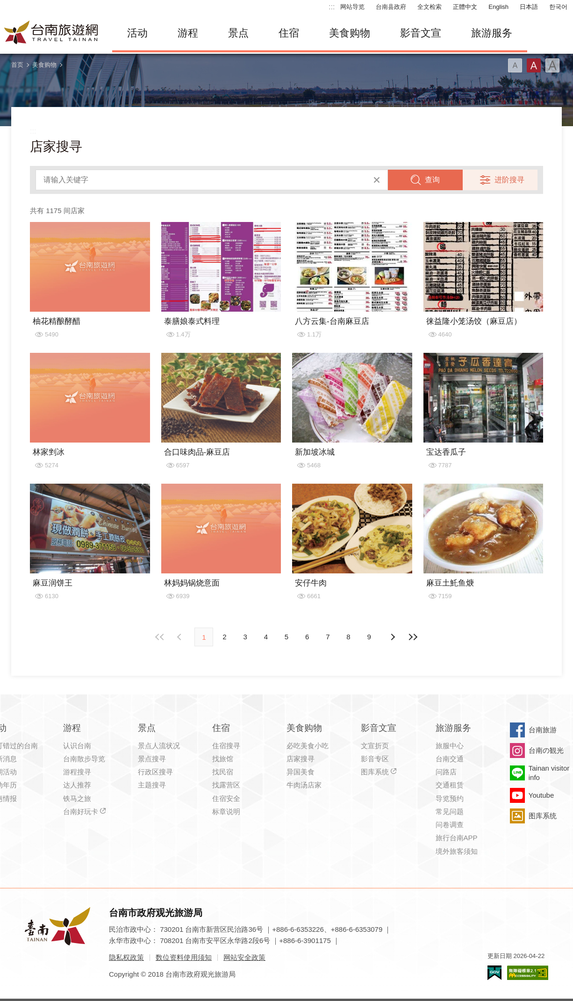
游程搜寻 (77, 772)
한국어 (558, 6)
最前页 (159, 637)
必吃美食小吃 (307, 746)
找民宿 (222, 772)
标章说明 (226, 811)
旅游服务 (491, 33)
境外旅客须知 (457, 851)
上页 (392, 637)
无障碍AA (527, 972)
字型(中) (534, 65)
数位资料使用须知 (184, 957)
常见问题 (450, 811)
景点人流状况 (159, 746)
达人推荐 (77, 785)
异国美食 (300, 772)
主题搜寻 (152, 785)
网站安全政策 (244, 957)
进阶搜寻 (509, 180)
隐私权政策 (126, 957)
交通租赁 (450, 785)
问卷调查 (450, 825)
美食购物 (349, 33)
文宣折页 (375, 746)
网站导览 (352, 6)
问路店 (446, 772)
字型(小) (515, 65)
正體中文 (465, 6)
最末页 (413, 637)
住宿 (289, 33)
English (498, 6)
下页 (180, 637)
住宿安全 (226, 798)
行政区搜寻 (155, 772)
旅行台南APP (457, 838)
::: (332, 7)
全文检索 (429, 6)
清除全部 (376, 180)
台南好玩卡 (80, 811)
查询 (432, 180)
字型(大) (552, 65)
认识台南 (77, 746)
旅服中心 (450, 746)
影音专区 (375, 759)
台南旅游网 (51, 33)
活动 (137, 33)
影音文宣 (420, 33)
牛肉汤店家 (304, 785)
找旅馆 (222, 759)
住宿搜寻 (226, 746)
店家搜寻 (300, 759)
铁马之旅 (77, 798)
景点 (238, 33)
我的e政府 (494, 972)
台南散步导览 (84, 759)
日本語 (529, 6)
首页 (17, 64)
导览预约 (450, 798)
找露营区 (226, 785)
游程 (188, 33)
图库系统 (375, 772)
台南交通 (450, 759)
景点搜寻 (152, 759)
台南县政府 (391, 6)
